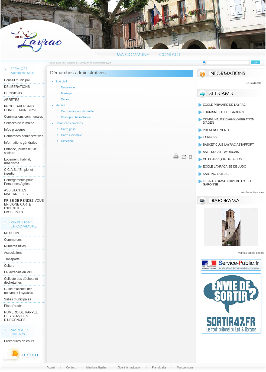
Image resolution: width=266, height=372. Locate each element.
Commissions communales (23, 116)
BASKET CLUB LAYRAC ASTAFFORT (228, 144)
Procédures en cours (19, 341)
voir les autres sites (252, 192)
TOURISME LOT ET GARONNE (224, 112)
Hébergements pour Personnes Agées (18, 182)
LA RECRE (210, 137)
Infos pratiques (14, 130)
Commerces (13, 240)
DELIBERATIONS (17, 87)
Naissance (68, 87)
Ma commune (133, 53)
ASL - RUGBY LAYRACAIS (221, 151)
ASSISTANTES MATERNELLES (16, 192)
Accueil (56, 39)
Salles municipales (17, 299)
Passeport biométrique (76, 117)
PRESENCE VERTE (216, 130)
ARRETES (12, 100)
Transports (12, 259)
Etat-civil (61, 81)
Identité (60, 105)
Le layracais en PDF (18, 272)
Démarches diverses (69, 123)
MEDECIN (11, 233)
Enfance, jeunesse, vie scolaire (20, 151)
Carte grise (68, 129)
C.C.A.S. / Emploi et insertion (18, 171)
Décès (65, 99)
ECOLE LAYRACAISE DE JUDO (224, 166)
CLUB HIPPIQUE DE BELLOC (223, 159)
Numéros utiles (15, 246)
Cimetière (67, 141)
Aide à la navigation (129, 367)
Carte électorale (71, 135)
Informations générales (20, 143)
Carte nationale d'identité (77, 111)
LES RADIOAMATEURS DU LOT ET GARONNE (227, 182)
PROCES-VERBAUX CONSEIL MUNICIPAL (20, 108)
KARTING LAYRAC (216, 173)
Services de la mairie (19, 123)
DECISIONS (13, 93)
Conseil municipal (17, 80)
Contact (170, 53)
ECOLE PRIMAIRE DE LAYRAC (224, 104)
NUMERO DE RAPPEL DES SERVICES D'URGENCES (21, 316)
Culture (9, 266)
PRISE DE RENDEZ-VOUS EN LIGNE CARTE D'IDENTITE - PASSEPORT (24, 206)
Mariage (66, 93)
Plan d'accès (13, 306)
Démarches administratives (23, 136)
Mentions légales (96, 367)
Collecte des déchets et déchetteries (21, 280)
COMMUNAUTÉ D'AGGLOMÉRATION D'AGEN (228, 121)
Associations (13, 253)
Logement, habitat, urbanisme (17, 161)
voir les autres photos (251, 252)
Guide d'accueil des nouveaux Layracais (18, 291)
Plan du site (159, 367)
